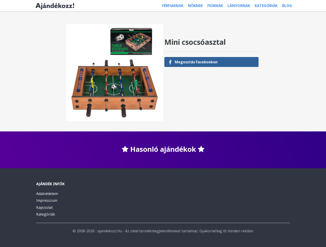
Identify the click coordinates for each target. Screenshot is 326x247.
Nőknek (195, 5)
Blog (287, 5)
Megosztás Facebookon (193, 61)
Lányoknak (239, 5)
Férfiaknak (172, 5)
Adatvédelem (47, 193)
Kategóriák (266, 5)
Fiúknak (215, 5)
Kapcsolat (44, 207)
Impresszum (46, 200)
